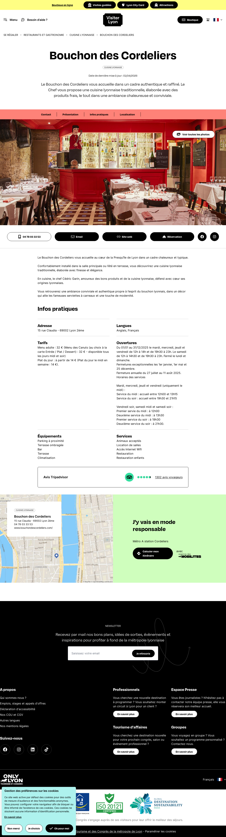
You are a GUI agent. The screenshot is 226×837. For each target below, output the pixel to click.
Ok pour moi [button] (59, 828)
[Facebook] (5, 749)
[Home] (112, 19)
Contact (46, 114)
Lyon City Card (133, 5)
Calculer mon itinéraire (148, 553)
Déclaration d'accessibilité (17, 709)
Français (214, 779)
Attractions (163, 5)
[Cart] (208, 20)
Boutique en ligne (62, 5)
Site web (124, 236)
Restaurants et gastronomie (44, 34)
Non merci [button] (13, 828)
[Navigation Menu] (10, 20)
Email (77, 236)
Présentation (70, 114)
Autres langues (10, 720)
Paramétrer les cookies (160, 831)
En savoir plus (126, 714)
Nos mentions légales (14, 726)
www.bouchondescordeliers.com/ (33, 527)
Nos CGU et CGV (11, 714)
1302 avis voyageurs (169, 477)
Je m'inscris (143, 653)
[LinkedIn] (33, 749)
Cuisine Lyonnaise (82, 34)
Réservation (172, 236)
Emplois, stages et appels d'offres (23, 703)
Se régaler (11, 34)
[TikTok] (46, 749)
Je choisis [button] (34, 828)
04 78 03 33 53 (29, 236)
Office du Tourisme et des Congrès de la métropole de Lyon (102, 831)
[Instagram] (19, 749)
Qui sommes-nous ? (13, 698)
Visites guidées (99, 5)
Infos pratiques (99, 114)
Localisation (127, 114)
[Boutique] (190, 19)
